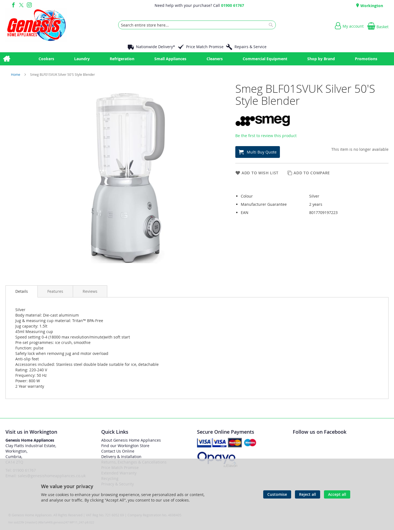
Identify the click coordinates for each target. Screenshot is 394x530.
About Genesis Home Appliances (131, 440)
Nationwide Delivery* (155, 46)
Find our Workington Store (125, 445)
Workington (371, 5)
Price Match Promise (205, 46)
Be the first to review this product (266, 135)
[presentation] (21, 291)
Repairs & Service (250, 46)
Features (55, 291)
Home (16, 74)
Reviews (90, 291)
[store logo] (36, 24)
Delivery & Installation (121, 456)
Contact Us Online (117, 451)
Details (21, 291)
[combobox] (197, 25)
